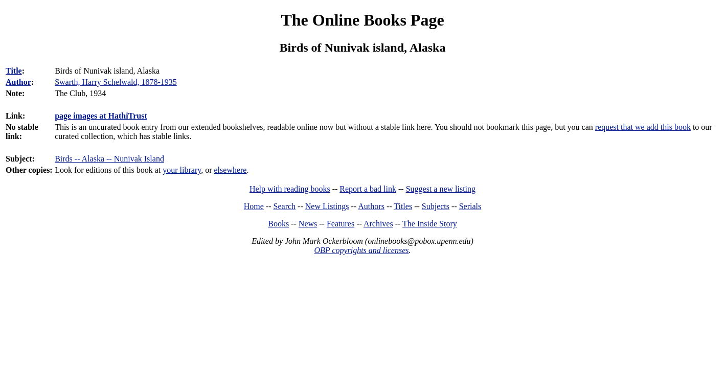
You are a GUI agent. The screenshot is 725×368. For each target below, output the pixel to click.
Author (18, 82)
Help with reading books (290, 189)
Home (254, 206)
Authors (371, 206)
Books (278, 223)
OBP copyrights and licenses (361, 250)
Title (14, 70)
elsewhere (230, 170)
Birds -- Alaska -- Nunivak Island (109, 158)
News (308, 223)
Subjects (435, 206)
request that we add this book (643, 127)
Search (285, 206)
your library (182, 170)
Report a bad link (367, 189)
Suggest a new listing (440, 189)
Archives (378, 223)
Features (340, 223)
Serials (470, 206)
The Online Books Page (362, 20)
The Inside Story (429, 223)
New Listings (327, 206)
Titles (403, 206)
